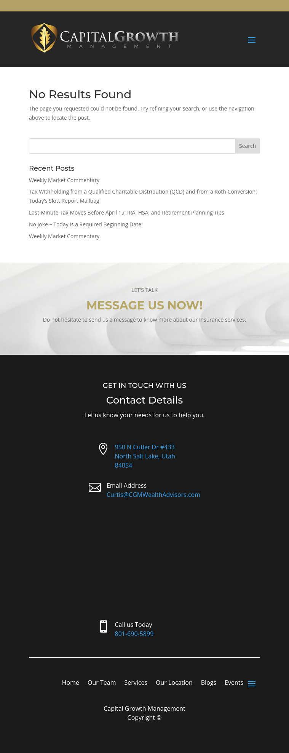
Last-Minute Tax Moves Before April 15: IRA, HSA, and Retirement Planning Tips (126, 212)
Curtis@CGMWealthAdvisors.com (153, 494)
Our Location (174, 683)
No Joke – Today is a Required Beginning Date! (86, 224)
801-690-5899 (134, 634)
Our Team (102, 683)
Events (234, 683)
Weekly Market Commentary (64, 180)
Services (135, 683)
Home (70, 683)
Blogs (208, 683)
